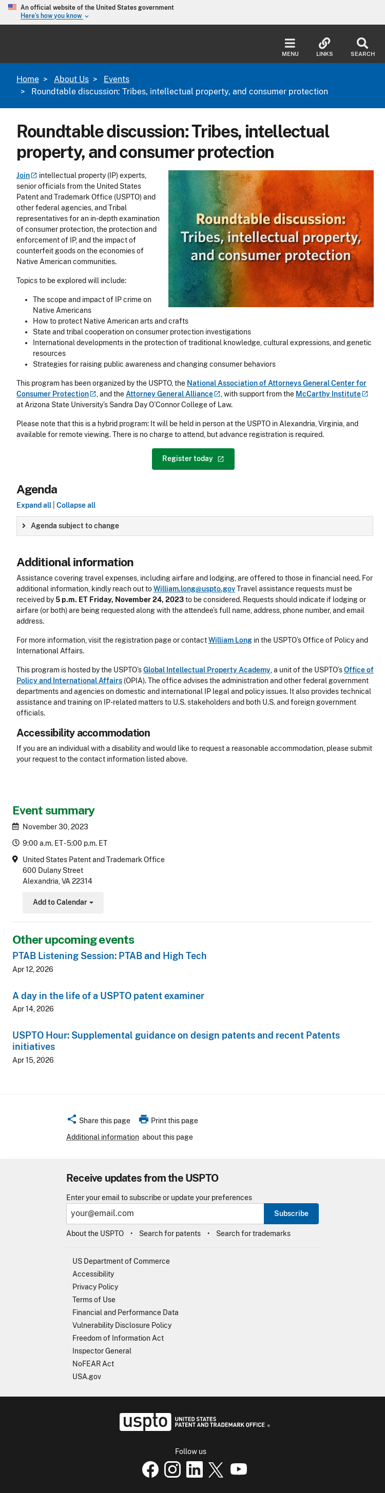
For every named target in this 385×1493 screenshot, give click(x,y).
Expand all (33, 505)
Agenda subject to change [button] (70, 526)
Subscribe (291, 1213)
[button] (98, 1122)
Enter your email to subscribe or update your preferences (159, 1198)
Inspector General (101, 1351)
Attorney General (173, 394)
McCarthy (332, 394)
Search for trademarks (253, 1233)
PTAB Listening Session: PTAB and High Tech (109, 955)
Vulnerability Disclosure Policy (121, 1325)
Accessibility (93, 1274)
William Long (230, 640)
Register (193, 458)
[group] (194, 526)
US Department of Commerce (121, 1261)
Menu (290, 47)
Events (116, 79)
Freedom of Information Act (118, 1338)
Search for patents (170, 1233)
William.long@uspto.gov (194, 589)
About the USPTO (95, 1233)
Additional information (102, 1137)
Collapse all (75, 505)
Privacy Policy (95, 1287)
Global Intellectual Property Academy (207, 670)
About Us (71, 79)
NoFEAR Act (93, 1364)
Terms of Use (94, 1300)
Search (363, 47)
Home (27, 79)
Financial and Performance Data (125, 1312)
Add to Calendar (61, 903)
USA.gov (86, 1376)
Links (324, 47)
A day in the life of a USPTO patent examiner (108, 995)
